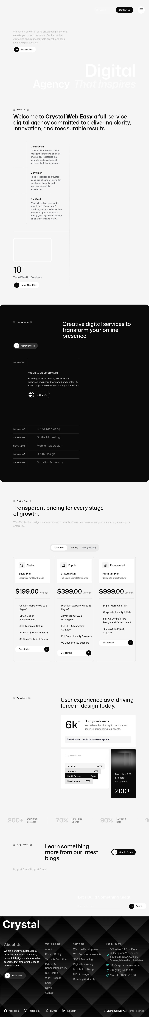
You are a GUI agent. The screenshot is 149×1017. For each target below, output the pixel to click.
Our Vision (36, 173)
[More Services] (25, 346)
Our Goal (36, 199)
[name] (141, 10)
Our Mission (37, 146)
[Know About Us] (26, 285)
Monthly (59, 547)
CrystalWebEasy (115, 1011)
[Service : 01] (39, 395)
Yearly (74, 547)
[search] (105, 10)
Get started (34, 649)
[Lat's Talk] (15, 976)
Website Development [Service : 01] (43, 373)
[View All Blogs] (123, 852)
